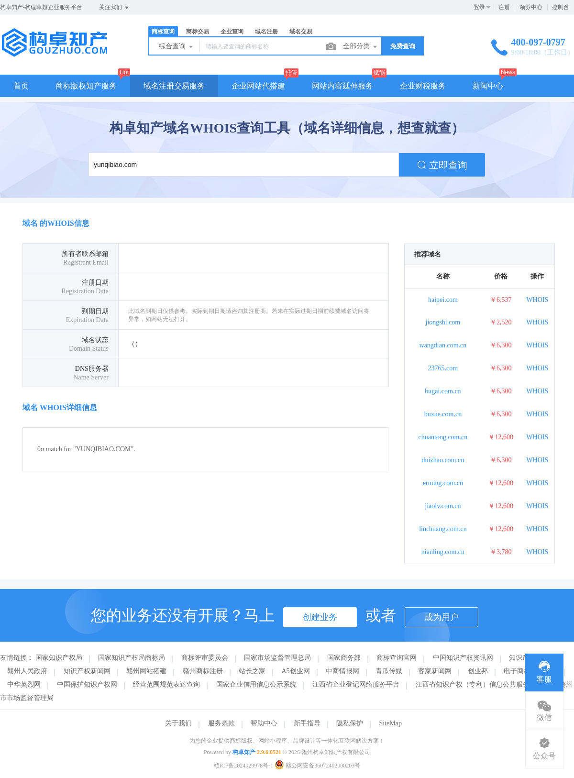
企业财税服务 (423, 86)
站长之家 (252, 671)
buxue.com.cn (443, 414)
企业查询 (232, 31)
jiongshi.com (443, 322)
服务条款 (221, 723)
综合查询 (176, 47)
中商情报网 (342, 671)
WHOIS (537, 299)
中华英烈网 (24, 684)
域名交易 (300, 31)
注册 (504, 7)
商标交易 (197, 31)
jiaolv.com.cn (443, 506)
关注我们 (114, 7)
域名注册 (266, 31)
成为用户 (441, 617)
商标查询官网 (396, 657)
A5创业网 (296, 671)
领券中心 (530, 7)
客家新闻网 (435, 671)
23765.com (443, 368)
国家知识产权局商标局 (131, 657)
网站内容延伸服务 (342, 86)
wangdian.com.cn (443, 345)
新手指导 (307, 723)
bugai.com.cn (443, 391)
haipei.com (443, 299)
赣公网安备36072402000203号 (317, 765)
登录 (479, 7)
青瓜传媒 (388, 671)
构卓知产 (243, 752)
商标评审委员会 (204, 657)
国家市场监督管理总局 (277, 657)
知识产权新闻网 (87, 671)
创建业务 (320, 617)
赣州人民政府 (27, 671)
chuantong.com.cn (443, 437)
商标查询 (163, 31)
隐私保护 (349, 723)
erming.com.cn (443, 483)
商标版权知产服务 (86, 86)
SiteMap (390, 723)
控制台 (560, 7)
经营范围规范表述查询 (166, 684)
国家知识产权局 (58, 657)
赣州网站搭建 (146, 671)
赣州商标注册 (203, 671)
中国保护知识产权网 (87, 684)
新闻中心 (488, 86)
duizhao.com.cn (443, 460)
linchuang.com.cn (443, 529)
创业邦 (478, 671)
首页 (21, 86)
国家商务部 (344, 657)
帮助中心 (264, 723)
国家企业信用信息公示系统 (256, 684)
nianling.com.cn (442, 552)
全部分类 (360, 47)
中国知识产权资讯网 (463, 657)
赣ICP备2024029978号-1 (244, 765)
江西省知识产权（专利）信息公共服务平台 (479, 684)
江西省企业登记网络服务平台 (355, 684)
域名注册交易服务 (174, 86)
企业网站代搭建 (258, 86)
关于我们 (178, 723)
